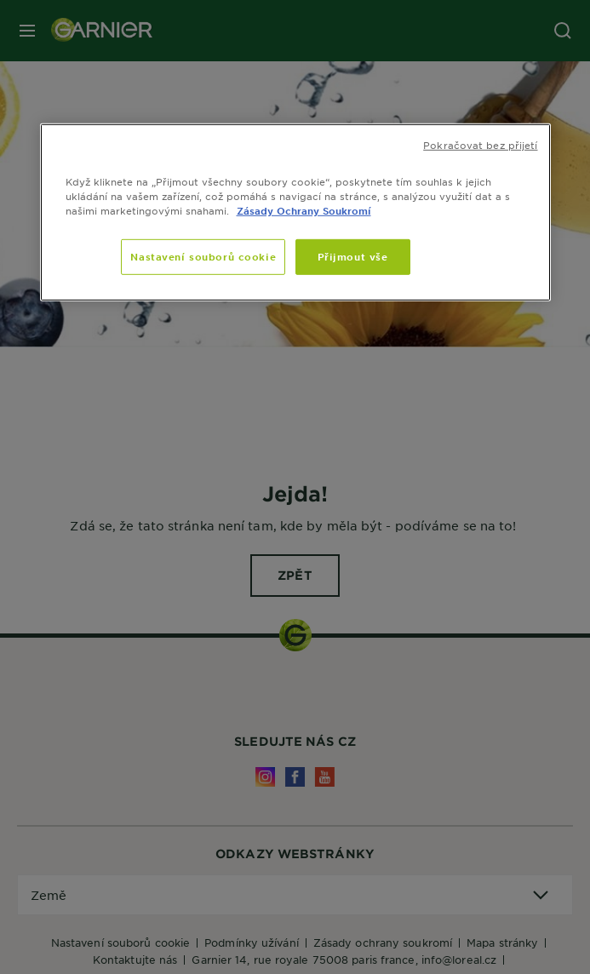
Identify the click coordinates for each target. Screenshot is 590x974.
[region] (295, 212)
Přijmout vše (353, 256)
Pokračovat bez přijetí (480, 144)
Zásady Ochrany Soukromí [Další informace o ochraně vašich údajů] (304, 210)
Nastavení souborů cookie (203, 256)
